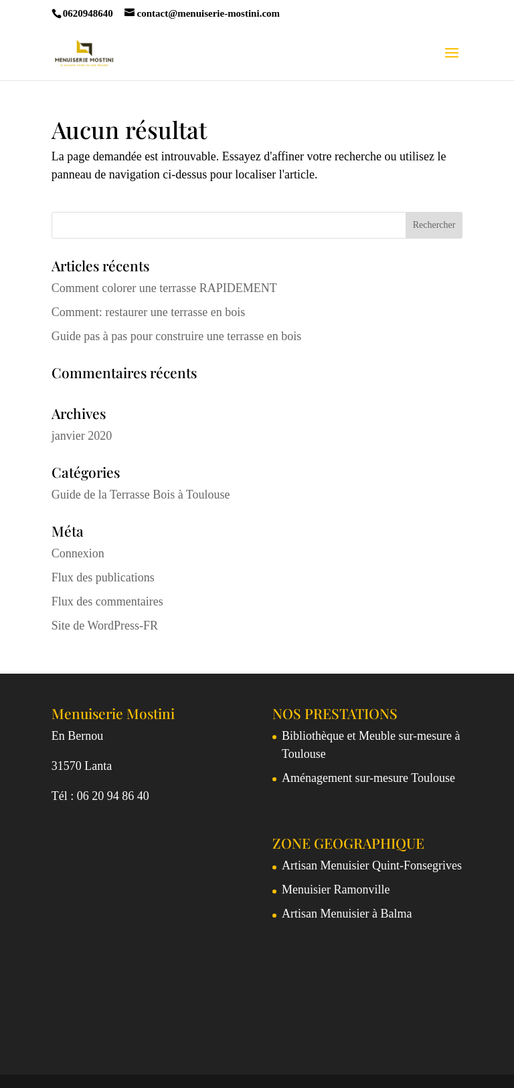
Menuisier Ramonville (336, 889)
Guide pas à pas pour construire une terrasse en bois (176, 336)
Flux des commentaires (107, 601)
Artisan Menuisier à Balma (347, 913)
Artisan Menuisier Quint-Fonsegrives (372, 865)
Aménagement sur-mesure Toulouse (368, 778)
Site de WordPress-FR (105, 625)
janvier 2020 (82, 435)
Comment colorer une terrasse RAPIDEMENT (164, 288)
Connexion (78, 553)
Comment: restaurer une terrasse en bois (148, 312)
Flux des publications (103, 577)
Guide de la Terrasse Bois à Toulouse (141, 494)
